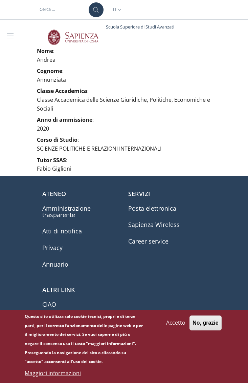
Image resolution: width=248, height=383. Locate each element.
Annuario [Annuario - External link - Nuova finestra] (55, 264)
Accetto (175, 327)
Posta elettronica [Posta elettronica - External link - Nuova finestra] (152, 208)
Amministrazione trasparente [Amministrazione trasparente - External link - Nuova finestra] (66, 211)
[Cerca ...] (96, 9)
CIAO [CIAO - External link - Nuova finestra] (49, 304)
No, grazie (205, 327)
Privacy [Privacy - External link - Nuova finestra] (52, 248)
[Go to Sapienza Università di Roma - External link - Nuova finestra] (77, 37)
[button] (117, 9)
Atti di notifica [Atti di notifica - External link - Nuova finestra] (62, 231)
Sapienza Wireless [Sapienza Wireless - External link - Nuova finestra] (154, 225)
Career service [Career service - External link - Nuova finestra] (148, 241)
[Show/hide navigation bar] (11, 35)
